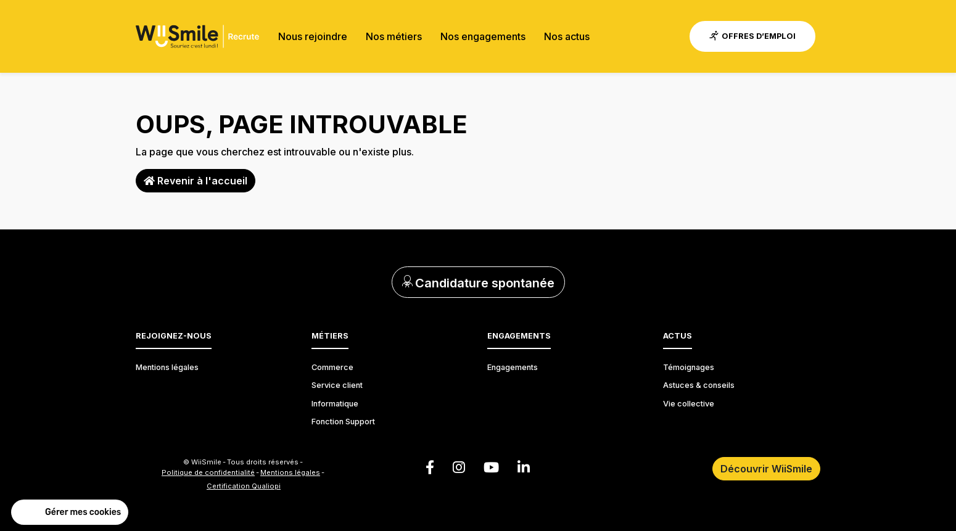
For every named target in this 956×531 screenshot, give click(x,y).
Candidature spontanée (478, 283)
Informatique (334, 403)
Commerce (332, 367)
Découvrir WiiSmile (766, 469)
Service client (337, 385)
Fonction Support (343, 421)
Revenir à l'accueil (195, 181)
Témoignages (688, 367)
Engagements (512, 367)
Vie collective (688, 403)
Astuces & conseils (699, 385)
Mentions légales (167, 367)
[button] (69, 512)
